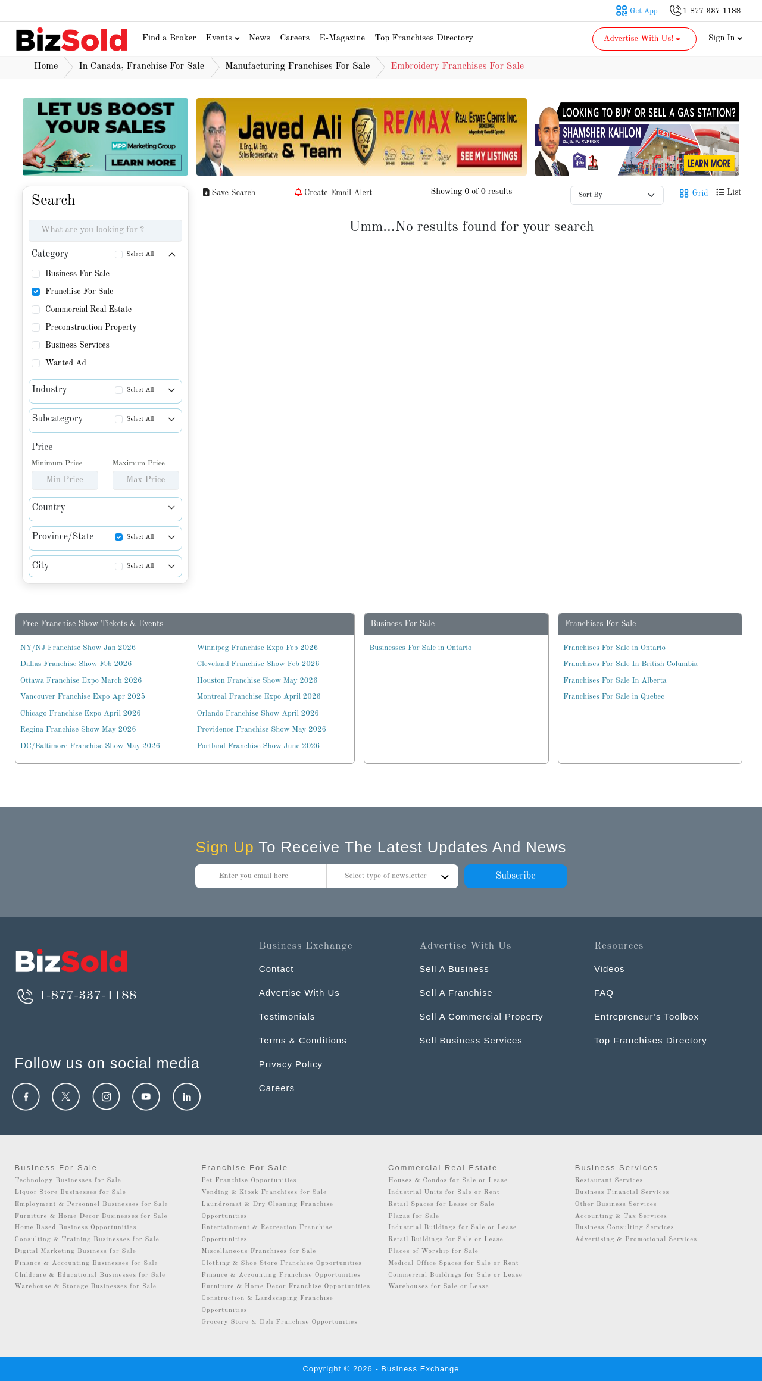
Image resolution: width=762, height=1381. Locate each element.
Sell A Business (454, 969)
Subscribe (515, 876)
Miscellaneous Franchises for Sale (258, 1251)
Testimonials (287, 1016)
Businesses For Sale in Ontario (420, 648)
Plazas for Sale (413, 1216)
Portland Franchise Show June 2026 (258, 746)
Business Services (77, 345)
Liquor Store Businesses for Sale (70, 1192)
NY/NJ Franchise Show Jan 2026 (78, 648)
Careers (295, 38)
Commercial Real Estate (88, 309)
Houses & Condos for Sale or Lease (448, 1180)
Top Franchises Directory (423, 38)
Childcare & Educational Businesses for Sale (90, 1275)
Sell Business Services (471, 1040)
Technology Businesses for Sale (68, 1180)
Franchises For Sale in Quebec (613, 697)
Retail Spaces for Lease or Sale (441, 1204)
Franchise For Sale (79, 292)
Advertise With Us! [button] (643, 39)
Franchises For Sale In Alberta (615, 681)
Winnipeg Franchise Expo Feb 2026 (257, 648)
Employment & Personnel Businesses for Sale (91, 1204)
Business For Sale (77, 274)
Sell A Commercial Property (481, 1016)
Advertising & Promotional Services (636, 1239)
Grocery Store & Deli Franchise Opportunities (279, 1322)
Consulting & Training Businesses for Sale (87, 1239)
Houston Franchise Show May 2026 (257, 681)
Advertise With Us (299, 993)
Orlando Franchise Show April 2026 (258, 713)
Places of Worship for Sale (433, 1251)
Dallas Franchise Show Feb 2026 (76, 664)
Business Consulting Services (624, 1227)
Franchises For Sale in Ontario (614, 648)
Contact (276, 969)
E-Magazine (342, 38)
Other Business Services (616, 1204)
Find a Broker (169, 38)
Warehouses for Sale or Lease (438, 1286)
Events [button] (224, 38)
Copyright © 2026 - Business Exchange (380, 1368)
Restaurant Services (609, 1180)
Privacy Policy (291, 1064)
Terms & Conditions (303, 1040)
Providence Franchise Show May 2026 (262, 729)
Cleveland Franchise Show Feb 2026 (258, 664)
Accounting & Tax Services (621, 1216)
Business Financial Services (622, 1192)
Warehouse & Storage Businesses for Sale (86, 1286)
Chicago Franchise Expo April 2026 (80, 713)
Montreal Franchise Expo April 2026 (259, 697)
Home (46, 66)
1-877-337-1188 (76, 995)
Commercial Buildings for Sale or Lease (455, 1275)
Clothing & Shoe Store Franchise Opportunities (281, 1263)
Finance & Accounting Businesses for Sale (86, 1263)
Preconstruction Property (91, 327)
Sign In (725, 38)
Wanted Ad (65, 363)
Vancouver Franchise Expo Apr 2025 (82, 697)
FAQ (604, 993)
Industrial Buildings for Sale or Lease (452, 1227)
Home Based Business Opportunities (76, 1227)
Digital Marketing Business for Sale (75, 1251)
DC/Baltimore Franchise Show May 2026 (90, 746)
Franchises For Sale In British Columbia (630, 664)
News (260, 38)
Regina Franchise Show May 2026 (78, 729)
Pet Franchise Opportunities (248, 1180)
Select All (140, 254)
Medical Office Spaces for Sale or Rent (453, 1263)
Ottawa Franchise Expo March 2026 (81, 681)
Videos (609, 969)
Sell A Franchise (456, 993)
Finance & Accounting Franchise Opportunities (281, 1275)
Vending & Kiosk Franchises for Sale (264, 1192)
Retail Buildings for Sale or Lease (446, 1239)
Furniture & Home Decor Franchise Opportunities (285, 1286)
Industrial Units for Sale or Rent (443, 1192)
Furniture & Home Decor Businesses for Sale (91, 1216)
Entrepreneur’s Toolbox (646, 1016)
